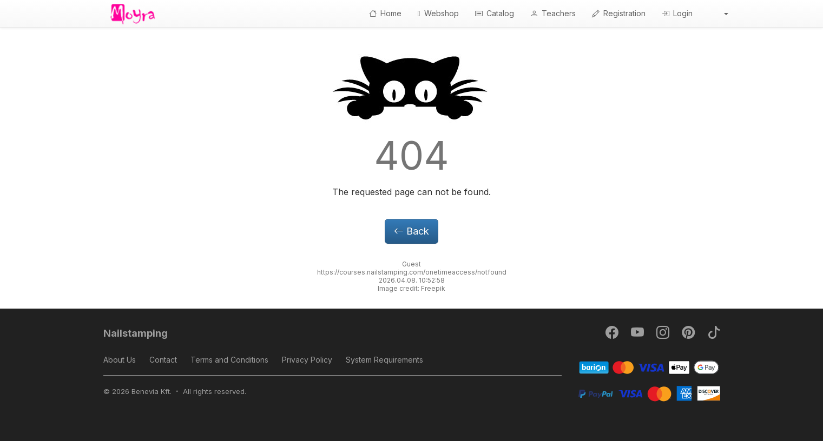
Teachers (553, 13)
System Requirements (384, 359)
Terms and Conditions (229, 359)
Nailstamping (135, 333)
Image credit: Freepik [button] (411, 288)
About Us (119, 359)
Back (411, 231)
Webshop (438, 13)
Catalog (494, 13)
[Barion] (649, 367)
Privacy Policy (307, 359)
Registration (619, 13)
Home (385, 13)
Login (677, 13)
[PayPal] (649, 393)
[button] (718, 13)
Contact (163, 359)
